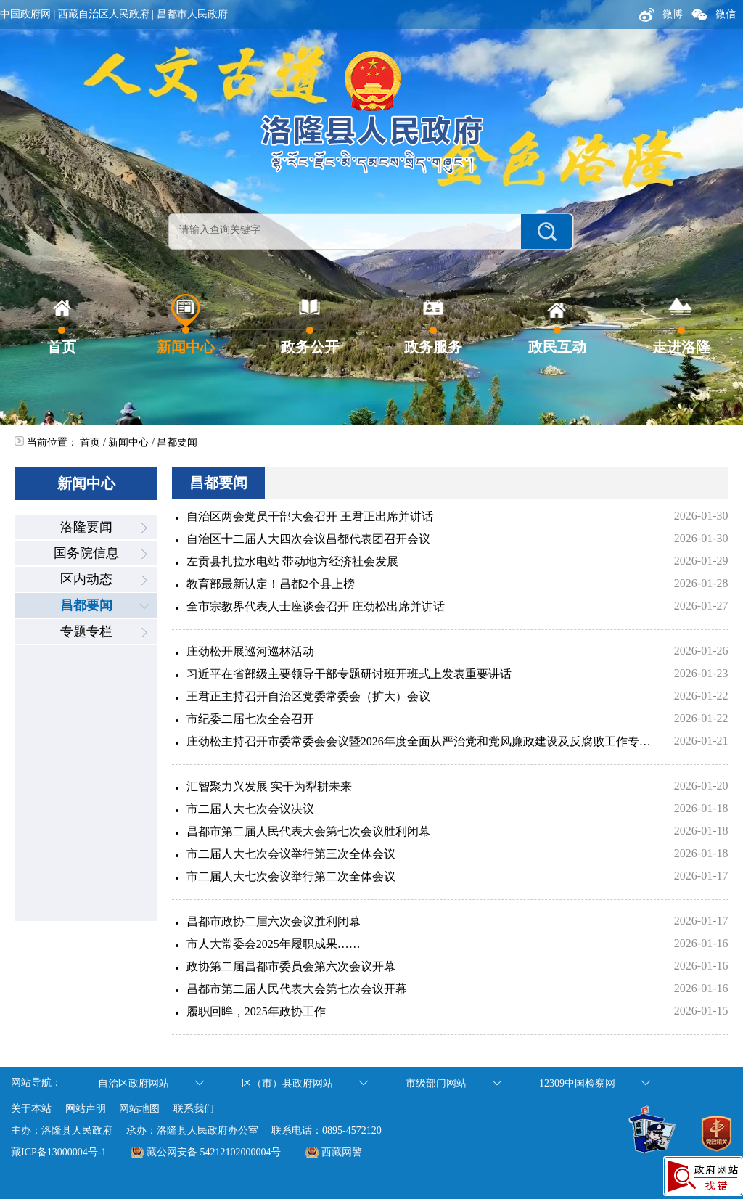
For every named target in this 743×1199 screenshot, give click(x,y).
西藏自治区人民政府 (103, 14)
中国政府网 (25, 14)
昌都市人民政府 (192, 14)
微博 (660, 14)
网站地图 (139, 1108)
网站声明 (85, 1108)
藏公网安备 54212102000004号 (214, 1152)
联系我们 (193, 1108)
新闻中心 (128, 442)
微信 (713, 14)
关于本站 (31, 1108)
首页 (90, 442)
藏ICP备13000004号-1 (58, 1152)
